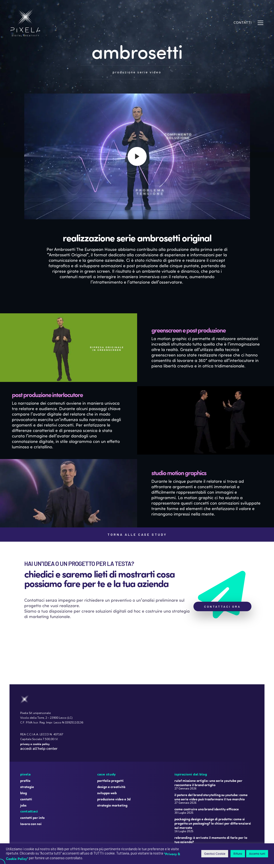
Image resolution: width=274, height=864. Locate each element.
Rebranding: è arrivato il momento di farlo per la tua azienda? (210, 812)
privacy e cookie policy (35, 717)
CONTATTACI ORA (222, 606)
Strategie (27, 760)
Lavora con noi (31, 797)
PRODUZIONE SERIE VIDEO (137, 72)
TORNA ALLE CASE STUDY (137, 534)
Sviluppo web (107, 766)
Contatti (26, 772)
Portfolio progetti (110, 753)
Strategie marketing (112, 778)
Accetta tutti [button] (257, 853)
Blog (23, 766)
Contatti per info (32, 791)
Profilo (25, 753)
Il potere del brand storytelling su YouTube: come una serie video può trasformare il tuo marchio (211, 770)
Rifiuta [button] (237, 853)
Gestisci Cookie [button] (214, 853)
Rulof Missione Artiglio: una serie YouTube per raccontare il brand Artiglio (208, 755)
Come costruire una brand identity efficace (206, 782)
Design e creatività (111, 760)
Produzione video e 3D (113, 772)
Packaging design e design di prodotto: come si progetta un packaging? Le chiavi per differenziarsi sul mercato (212, 796)
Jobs (23, 778)
